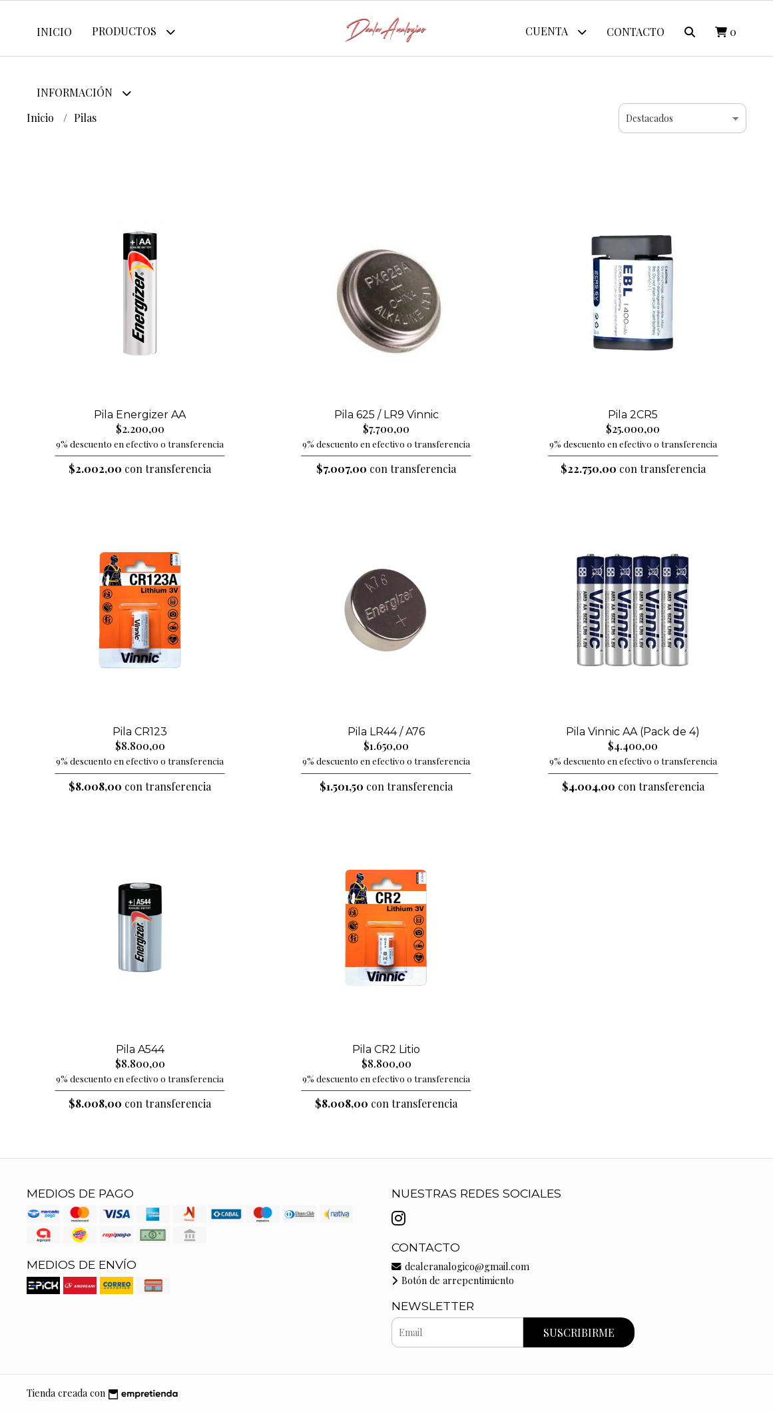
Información (84, 93)
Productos (133, 31)
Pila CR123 (140, 737)
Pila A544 (140, 1054)
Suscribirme (579, 1338)
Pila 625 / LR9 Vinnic (386, 419)
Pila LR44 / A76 (386, 737)
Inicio (54, 32)
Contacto (635, 32)
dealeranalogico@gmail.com (460, 1270)
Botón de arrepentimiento (452, 1285)
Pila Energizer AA (140, 419)
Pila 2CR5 (633, 419)
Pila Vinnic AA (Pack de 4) (633, 737)
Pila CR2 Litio (386, 1054)
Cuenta (556, 31)
